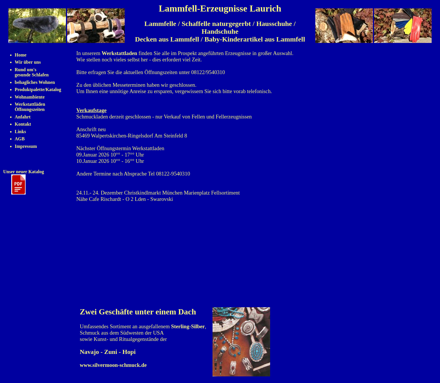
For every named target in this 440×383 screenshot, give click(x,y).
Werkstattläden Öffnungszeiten (30, 107)
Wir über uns (28, 62)
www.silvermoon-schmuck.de (113, 365)
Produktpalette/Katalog (38, 89)
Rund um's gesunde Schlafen (32, 72)
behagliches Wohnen (35, 82)
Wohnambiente (30, 97)
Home (20, 54)
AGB (20, 138)
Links (20, 131)
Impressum (26, 146)
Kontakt (23, 124)
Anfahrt (23, 116)
